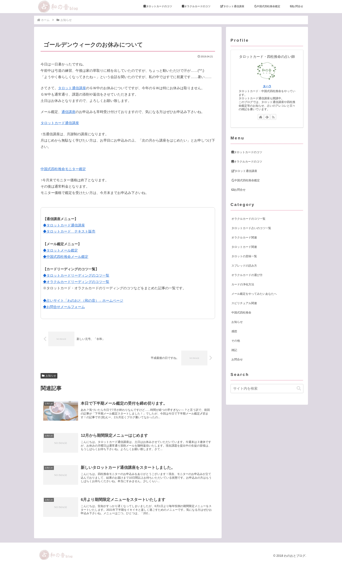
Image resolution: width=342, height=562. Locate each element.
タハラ (267, 86)
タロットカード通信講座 (60, 123)
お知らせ (49, 375)
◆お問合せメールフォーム (64, 307)
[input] (267, 388)
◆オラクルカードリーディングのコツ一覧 (76, 282)
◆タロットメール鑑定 (60, 250)
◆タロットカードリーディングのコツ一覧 (76, 275)
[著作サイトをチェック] (260, 117)
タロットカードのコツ (246, 152)
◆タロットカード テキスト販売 (69, 231)
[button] (299, 388)
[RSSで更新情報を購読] (273, 117)
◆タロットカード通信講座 (64, 225)
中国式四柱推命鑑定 (245, 180)
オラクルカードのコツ (246, 161)
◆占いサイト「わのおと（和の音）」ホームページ (83, 300)
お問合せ (238, 189)
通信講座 (68, 112)
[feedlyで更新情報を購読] (267, 117)
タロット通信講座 (72, 88)
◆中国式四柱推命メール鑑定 (65, 257)
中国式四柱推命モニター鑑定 (63, 169)
